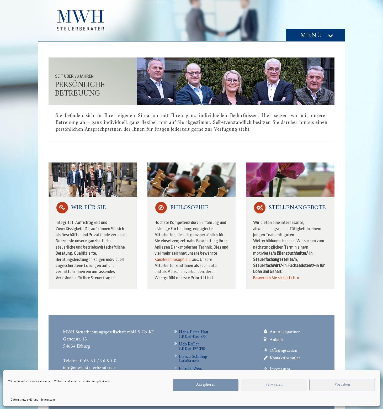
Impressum (48, 399)
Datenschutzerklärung (25, 399)
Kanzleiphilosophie (171, 259)
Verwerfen (274, 384)
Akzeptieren (205, 384)
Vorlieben (342, 384)
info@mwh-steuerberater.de (89, 367)
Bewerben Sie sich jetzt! (274, 277)
